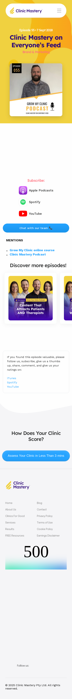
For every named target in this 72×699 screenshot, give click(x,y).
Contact (42, 509)
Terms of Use (45, 522)
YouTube (13, 386)
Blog (39, 502)
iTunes (11, 378)
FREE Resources (14, 535)
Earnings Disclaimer (48, 535)
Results (9, 529)
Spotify (12, 382)
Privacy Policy (45, 515)
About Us (10, 509)
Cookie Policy (45, 529)
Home (8, 502)
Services (10, 522)
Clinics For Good (15, 515)
